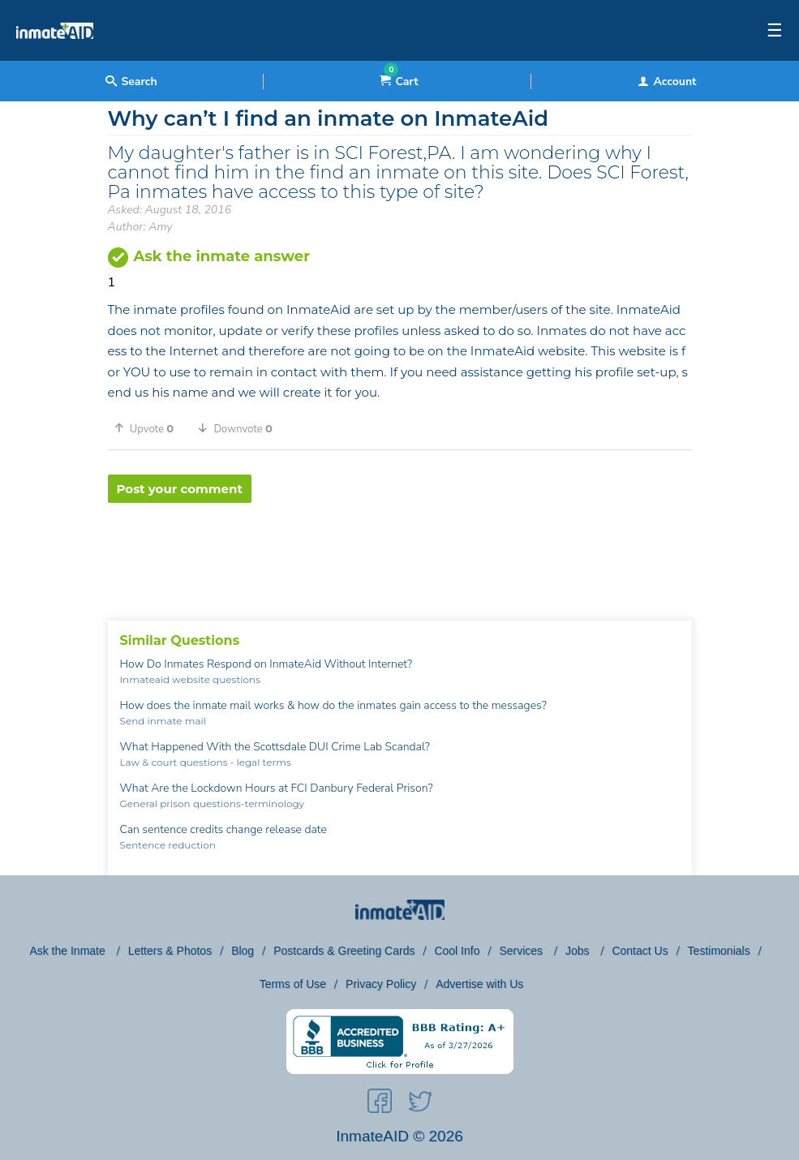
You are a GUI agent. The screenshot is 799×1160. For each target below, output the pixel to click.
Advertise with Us (479, 983)
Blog (242, 950)
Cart (399, 81)
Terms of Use (293, 983)
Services (522, 950)
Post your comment (180, 488)
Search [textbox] (131, 81)
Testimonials (719, 950)
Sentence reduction (168, 845)
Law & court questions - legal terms (205, 762)
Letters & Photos (170, 950)
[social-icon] (379, 1104)
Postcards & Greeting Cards (344, 950)
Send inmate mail (163, 721)
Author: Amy (140, 226)
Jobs (578, 950)
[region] (400, 555)
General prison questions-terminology (212, 803)
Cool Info (456, 950)
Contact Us (640, 950)
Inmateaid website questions (190, 679)
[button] (150, 428)
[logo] (54, 57)
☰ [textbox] (775, 31)
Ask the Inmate (68, 950)
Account (667, 81)
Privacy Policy (381, 983)
